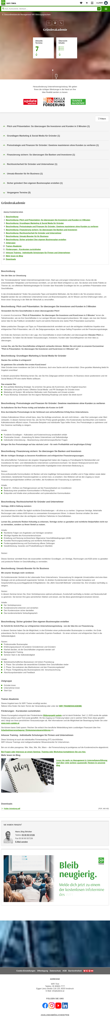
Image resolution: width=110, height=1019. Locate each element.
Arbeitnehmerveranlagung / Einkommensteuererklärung (26, 730)
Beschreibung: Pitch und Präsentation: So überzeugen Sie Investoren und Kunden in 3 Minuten (48, 220)
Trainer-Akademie (14, 246)
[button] (55, 126)
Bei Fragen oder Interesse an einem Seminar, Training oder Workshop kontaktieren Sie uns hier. (43, 752)
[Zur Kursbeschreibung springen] (66, 47)
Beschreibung (12, 217)
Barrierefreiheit (75, 971)
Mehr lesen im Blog (14, 256)
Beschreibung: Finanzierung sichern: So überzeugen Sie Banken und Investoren (41, 230)
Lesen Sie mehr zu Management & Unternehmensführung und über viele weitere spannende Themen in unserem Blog (81, 763)
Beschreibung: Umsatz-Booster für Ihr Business (27, 236)
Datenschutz (55, 971)
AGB (65, 971)
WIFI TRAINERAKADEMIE (70, 706)
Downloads (11, 259)
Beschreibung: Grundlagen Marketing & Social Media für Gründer (35, 223)
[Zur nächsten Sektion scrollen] (55, 74)
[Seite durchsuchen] (51, 8)
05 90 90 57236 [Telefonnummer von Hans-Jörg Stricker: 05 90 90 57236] (28, 835)
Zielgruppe (10, 243)
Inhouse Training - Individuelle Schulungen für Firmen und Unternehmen (38, 253)
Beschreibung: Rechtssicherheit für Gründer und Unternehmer (33, 233)
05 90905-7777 (58, 986)
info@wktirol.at (58, 991)
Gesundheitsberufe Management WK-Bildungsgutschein (27, 15)
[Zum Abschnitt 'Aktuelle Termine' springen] (43, 47)
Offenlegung (42, 971)
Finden (99, 9)
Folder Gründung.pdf (12, 808)
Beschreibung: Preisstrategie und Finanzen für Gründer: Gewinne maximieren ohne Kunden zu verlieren (52, 226)
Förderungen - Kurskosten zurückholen (23, 249)
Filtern (102, 119)
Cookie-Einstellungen (25, 971)
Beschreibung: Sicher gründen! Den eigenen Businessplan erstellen (36, 240)
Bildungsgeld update (52, 715)
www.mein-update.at (10, 723)
